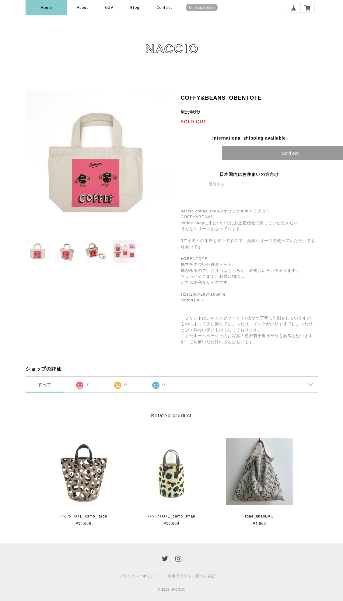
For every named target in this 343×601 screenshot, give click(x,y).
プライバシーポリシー (139, 576)
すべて (44, 384)
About (82, 7)
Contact (164, 7)
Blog (134, 7)
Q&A (109, 7)
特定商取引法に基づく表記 (191, 576)
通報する (217, 184)
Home (46, 7)
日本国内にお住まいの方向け (249, 174)
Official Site (202, 7)
